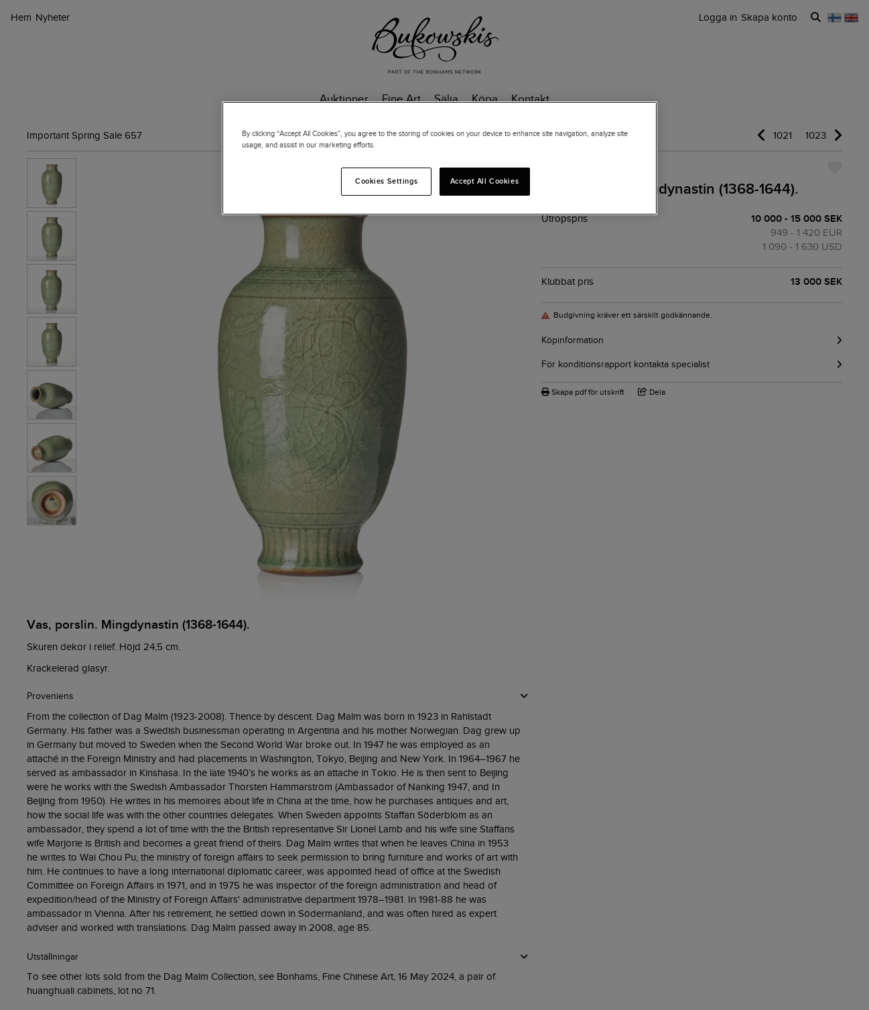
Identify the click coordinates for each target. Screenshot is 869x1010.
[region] (439, 158)
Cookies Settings (386, 181)
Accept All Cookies (484, 181)
